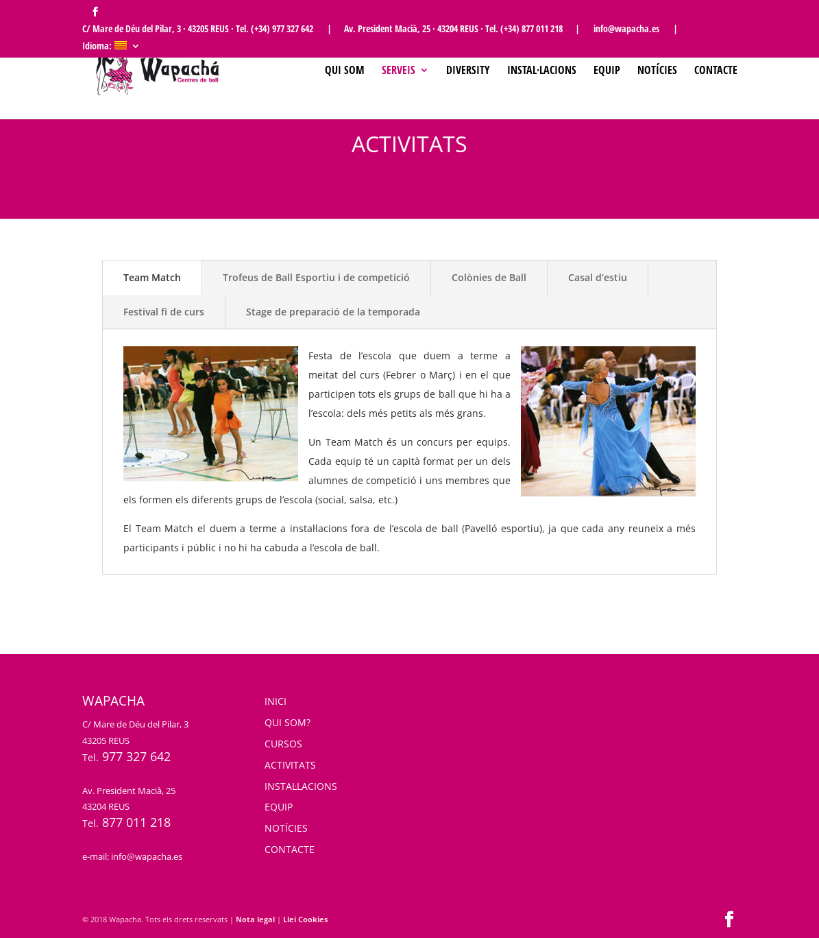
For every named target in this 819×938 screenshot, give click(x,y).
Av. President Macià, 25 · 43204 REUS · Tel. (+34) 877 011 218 (453, 29)
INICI (275, 701)
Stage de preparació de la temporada (333, 311)
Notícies (657, 71)
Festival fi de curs (163, 311)
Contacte (715, 71)
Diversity (468, 71)
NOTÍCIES (286, 827)
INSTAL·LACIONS (301, 786)
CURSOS (283, 743)
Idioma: (104, 46)
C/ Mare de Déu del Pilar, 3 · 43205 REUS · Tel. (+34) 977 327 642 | (207, 29)
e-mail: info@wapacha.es (132, 856)
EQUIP (279, 806)
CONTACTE (290, 849)
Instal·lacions (541, 71)
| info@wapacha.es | (626, 29)
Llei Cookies (305, 919)
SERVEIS (398, 71)
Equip (607, 71)
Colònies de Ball (489, 277)
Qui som (345, 71)
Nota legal (255, 919)
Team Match (152, 277)
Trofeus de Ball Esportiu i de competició (316, 277)
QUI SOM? (287, 722)
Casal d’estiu (597, 277)
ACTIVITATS (290, 764)
